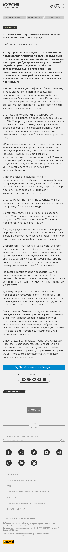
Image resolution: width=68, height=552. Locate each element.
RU (57, 6)
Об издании (12, 474)
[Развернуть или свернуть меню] (63, 6)
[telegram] (59, 452)
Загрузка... (34, 410)
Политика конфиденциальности (23, 480)
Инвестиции (35, 17)
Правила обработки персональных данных (28, 492)
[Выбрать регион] (51, 6)
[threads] (34, 463)
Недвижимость (54, 17)
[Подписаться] (63, 440)
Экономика (11, 8)
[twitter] (34, 452)
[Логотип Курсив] (11, 4)
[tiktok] (9, 463)
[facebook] (9, 452)
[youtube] (47, 452)
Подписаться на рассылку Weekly (21, 437)
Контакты (11, 497)
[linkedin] (21, 463)
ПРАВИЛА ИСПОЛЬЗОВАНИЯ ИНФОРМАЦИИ (26, 503)
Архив (10, 486)
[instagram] (21, 452)
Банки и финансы (14, 17)
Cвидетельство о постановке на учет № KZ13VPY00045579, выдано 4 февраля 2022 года (31, 529)
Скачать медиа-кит (16, 509)
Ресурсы (10, 27)
